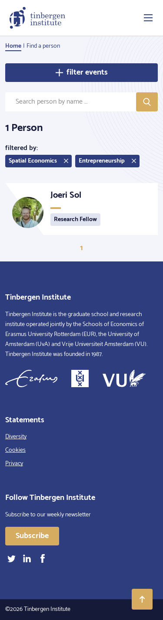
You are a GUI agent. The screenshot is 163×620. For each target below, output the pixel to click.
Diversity (16, 437)
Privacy (14, 464)
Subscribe (32, 535)
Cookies (15, 450)
